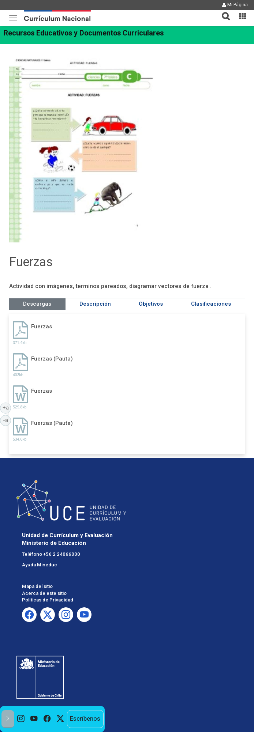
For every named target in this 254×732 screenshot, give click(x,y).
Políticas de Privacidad (47, 600)
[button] (223, 11)
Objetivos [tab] (151, 304)
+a (7, 407)
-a (7, 419)
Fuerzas (41, 326)
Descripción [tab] (95, 304)
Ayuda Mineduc (39, 564)
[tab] (223, 12)
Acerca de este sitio (44, 593)
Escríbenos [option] (85, 718)
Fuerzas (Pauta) (52, 358)
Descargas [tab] (37, 304)
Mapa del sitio (37, 586)
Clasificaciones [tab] (211, 304)
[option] (20, 719)
